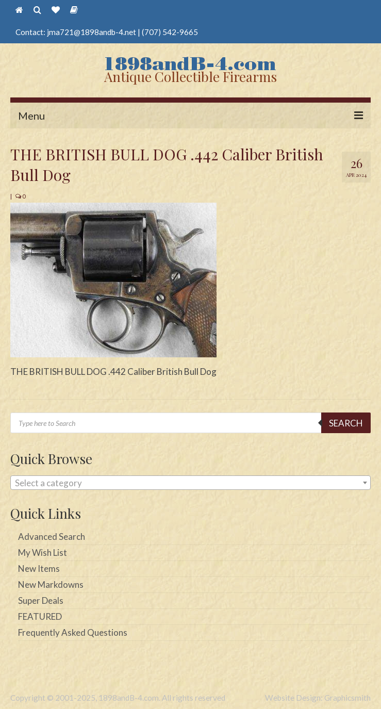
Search (346, 423)
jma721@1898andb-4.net (91, 32)
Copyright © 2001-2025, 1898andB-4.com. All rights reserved (117, 697)
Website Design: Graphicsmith (318, 697)
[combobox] (190, 482)
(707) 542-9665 (170, 32)
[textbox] (190, 483)
